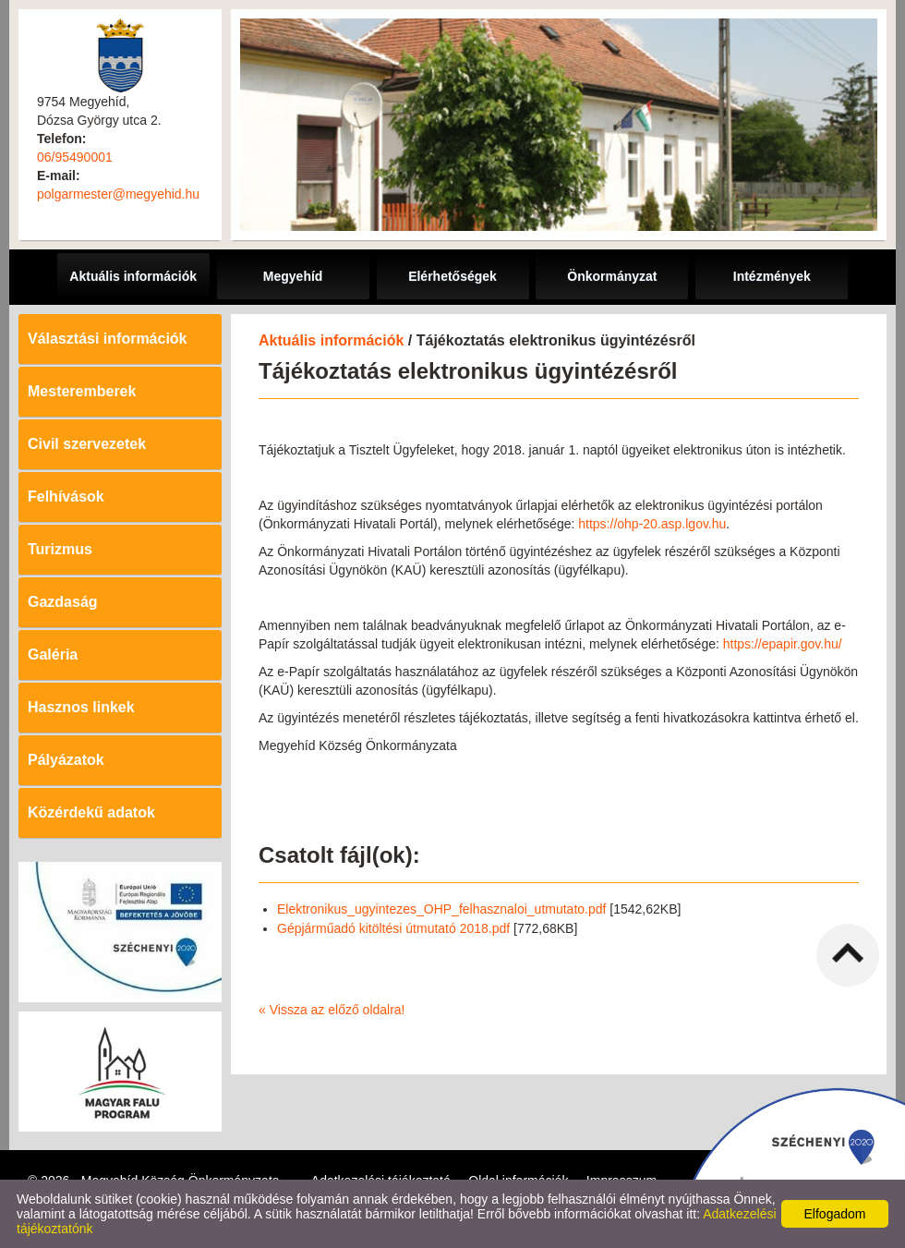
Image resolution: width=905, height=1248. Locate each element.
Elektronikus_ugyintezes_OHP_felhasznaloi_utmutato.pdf (441, 909)
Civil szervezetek (87, 444)
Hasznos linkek (81, 707)
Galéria (53, 654)
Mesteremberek (82, 391)
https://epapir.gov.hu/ (782, 643)
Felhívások (66, 496)
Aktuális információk (331, 340)
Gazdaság (63, 602)
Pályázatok (66, 760)
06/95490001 (75, 157)
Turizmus (60, 549)
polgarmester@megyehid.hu (118, 194)
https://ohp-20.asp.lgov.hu (652, 523)
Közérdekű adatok (91, 812)
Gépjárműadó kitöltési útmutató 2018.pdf (393, 928)
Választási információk (107, 338)
